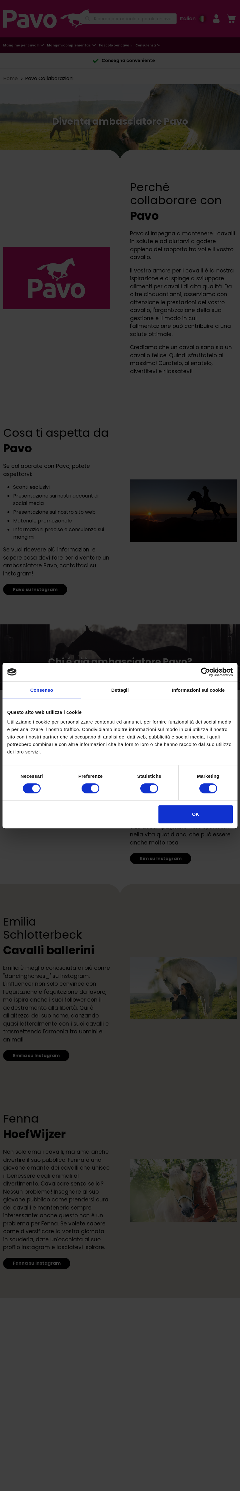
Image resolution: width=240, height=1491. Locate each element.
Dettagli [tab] (120, 690)
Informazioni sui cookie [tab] (198, 690)
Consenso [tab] (41, 690)
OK (195, 814)
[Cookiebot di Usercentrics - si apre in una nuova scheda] (205, 672)
